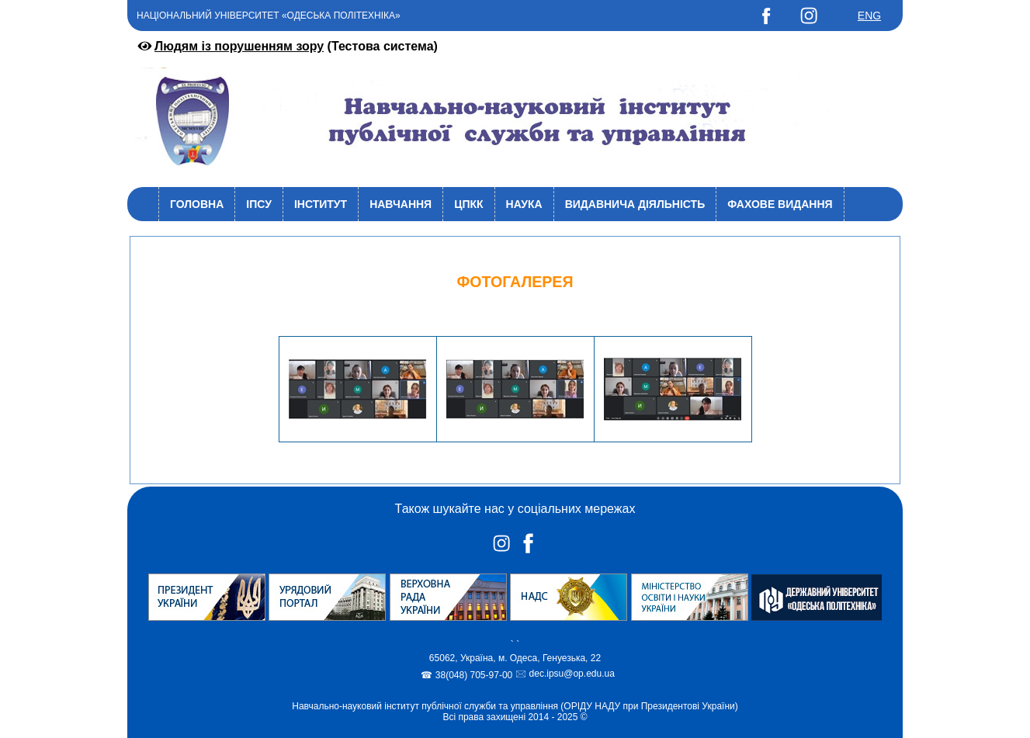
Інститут (320, 204)
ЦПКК (468, 204)
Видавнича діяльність (635, 204)
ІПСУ (259, 204)
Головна (197, 204)
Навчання (400, 204)
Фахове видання (779, 204)
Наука (524, 204)
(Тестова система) (286, 46)
